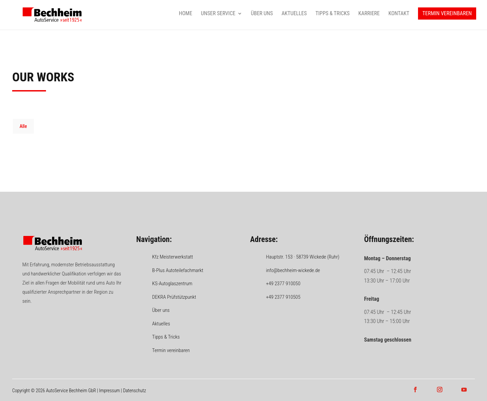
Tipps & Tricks (333, 14)
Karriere (368, 14)
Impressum (109, 390)
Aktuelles (294, 14)
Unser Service (218, 14)
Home (185, 14)
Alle (23, 126)
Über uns (262, 14)
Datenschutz (134, 390)
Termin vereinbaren (447, 14)
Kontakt (398, 14)
